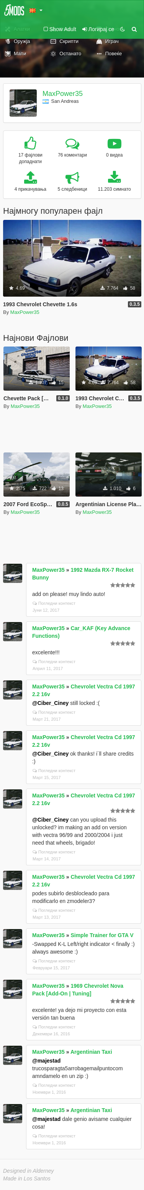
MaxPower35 (63, 93)
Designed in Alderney (28, 1171)
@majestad (46, 1061)
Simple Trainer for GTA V (101, 935)
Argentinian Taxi (91, 1052)
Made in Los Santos (27, 1178)
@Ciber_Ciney (50, 703)
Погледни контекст (54, 603)
